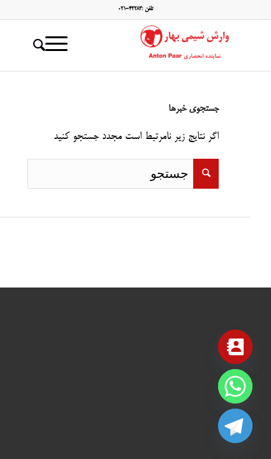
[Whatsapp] (235, 386)
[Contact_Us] (235, 347)
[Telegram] (235, 426)
